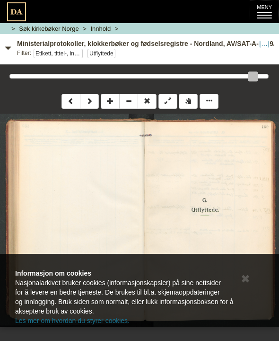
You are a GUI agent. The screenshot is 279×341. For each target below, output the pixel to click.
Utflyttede (101, 53)
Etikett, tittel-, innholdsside (59, 53)
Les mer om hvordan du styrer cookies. (72, 320)
